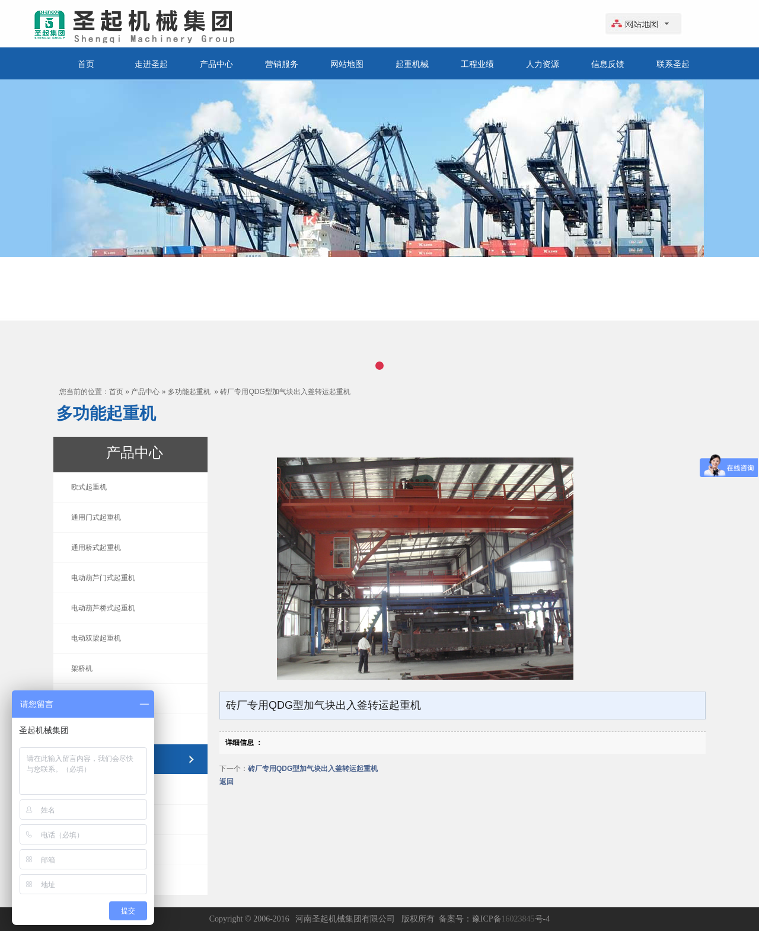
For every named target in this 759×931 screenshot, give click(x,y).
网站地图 (346, 64)
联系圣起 (673, 64)
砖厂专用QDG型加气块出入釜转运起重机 (285, 392)
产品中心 (216, 64)
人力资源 (542, 64)
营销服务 (281, 64)
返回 (226, 782)
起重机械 (412, 64)
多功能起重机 (189, 392)
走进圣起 (151, 64)
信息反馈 (607, 64)
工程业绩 (477, 64)
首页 (86, 64)
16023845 (518, 918)
